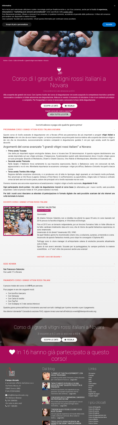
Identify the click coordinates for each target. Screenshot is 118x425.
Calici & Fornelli (18, 60)
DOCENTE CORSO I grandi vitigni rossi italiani (25, 202)
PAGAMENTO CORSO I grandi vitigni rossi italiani (26, 280)
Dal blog (48, 369)
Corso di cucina (93, 411)
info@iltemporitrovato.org (18, 395)
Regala (69, 106)
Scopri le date (51, 106)
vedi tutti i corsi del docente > (49, 257)
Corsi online (92, 383)
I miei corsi (92, 392)
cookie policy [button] (68, 12)
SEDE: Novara (9, 264)
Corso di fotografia (94, 407)
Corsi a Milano (93, 419)
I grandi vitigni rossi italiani (33, 60)
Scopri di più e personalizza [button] (17, 24)
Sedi (89, 379)
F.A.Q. (41, 311)
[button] (115, 6)
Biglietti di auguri (94, 394)
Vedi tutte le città (59, 114)
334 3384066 (12, 401)
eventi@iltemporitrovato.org (84, 311)
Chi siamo (91, 373)
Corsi (10, 60)
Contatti (91, 375)
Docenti (91, 385)
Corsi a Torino (93, 423)
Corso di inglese (93, 413)
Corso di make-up (94, 409)
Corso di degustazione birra (97, 417)
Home (5, 60)
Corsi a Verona (93, 421)
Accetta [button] (109, 24)
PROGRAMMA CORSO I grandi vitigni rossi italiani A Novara (31, 129)
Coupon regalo (93, 396)
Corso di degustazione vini (97, 415)
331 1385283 (12, 406)
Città (90, 381)
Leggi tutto (73, 380)
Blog (89, 390)
